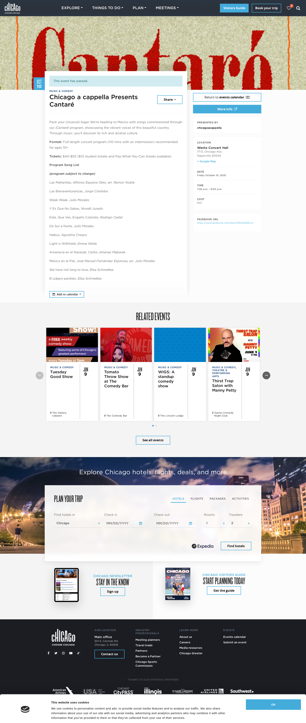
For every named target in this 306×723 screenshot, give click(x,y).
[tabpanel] (153, 532)
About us (185, 636)
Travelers (236, 514)
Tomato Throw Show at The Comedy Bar (116, 379)
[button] (153, 425)
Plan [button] (138, 8)
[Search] (298, 8)
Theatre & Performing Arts (221, 373)
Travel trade (144, 645)
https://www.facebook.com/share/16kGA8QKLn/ (225, 222)
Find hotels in (64, 514)
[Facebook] (48, 653)
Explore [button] (70, 8)
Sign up (112, 591)
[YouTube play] (71, 653)
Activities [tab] (240, 498)
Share (168, 99)
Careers (184, 642)
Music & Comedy (61, 91)
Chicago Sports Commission (146, 663)
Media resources (190, 647)
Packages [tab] (218, 498)
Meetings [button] (166, 8)
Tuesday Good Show (61, 374)
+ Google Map (206, 161)
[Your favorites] (289, 8)
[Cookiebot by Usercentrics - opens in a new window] (25, 715)
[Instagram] (63, 653)
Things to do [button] (106, 8)
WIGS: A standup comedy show (166, 379)
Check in (110, 514)
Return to (227, 97)
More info (227, 109)
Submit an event (234, 642)
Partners (141, 650)
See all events (153, 440)
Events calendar (234, 636)
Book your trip (266, 8)
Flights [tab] (197, 498)
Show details (60, 715)
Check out (162, 514)
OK (273, 691)
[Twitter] (56, 653)
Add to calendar (65, 294)
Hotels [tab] (178, 498)
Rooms (209, 514)
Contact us (109, 654)
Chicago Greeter (191, 653)
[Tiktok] (78, 653)
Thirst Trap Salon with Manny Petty (224, 386)
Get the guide (223, 590)
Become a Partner (148, 656)
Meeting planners (147, 639)
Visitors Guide (234, 8)
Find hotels (236, 546)
